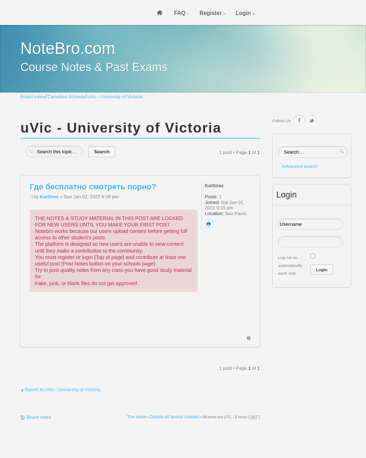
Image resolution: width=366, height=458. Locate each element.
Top (249, 338)
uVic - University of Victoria (115, 96)
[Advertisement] (160, 320)
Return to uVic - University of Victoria (62, 389)
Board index (32, 96)
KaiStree (49, 196)
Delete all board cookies (174, 416)
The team (137, 416)
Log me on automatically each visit (290, 265)
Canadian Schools (66, 96)
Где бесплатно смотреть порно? (93, 186)
